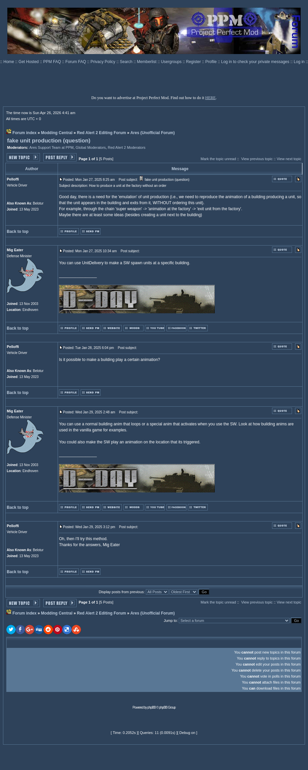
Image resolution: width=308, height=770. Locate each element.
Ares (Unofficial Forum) (152, 132)
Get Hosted (29, 61)
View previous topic (257, 159)
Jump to (170, 621)
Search (127, 61)
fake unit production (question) (48, 140)
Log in (299, 61)
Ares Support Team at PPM (51, 147)
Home (9, 61)
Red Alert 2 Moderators (127, 147)
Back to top (17, 231)
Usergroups (171, 61)
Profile (211, 61)
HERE (210, 97)
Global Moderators (91, 147)
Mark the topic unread (218, 159)
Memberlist (147, 61)
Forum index (25, 132)
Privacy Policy (104, 61)
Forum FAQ (76, 61)
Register (194, 61)
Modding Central (57, 132)
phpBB (152, 707)
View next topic (289, 159)
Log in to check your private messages (255, 61)
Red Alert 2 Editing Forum (101, 132)
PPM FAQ (52, 61)
